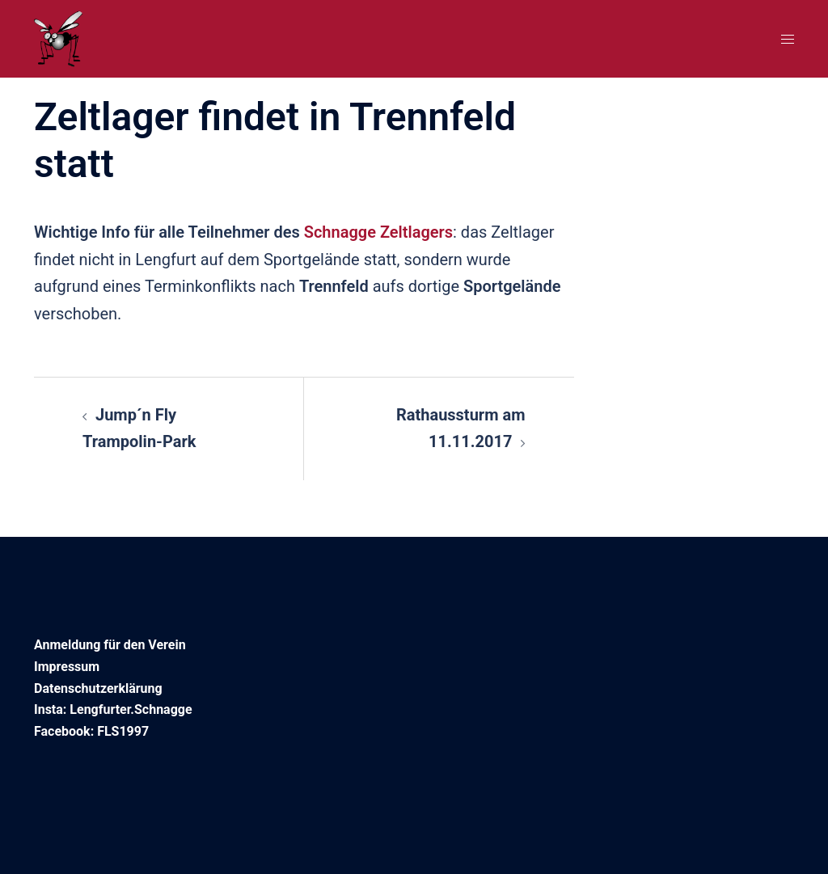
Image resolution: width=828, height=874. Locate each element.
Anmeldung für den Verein (110, 644)
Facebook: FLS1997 (91, 731)
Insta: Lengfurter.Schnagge (113, 709)
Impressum (66, 666)
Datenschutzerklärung (98, 688)
